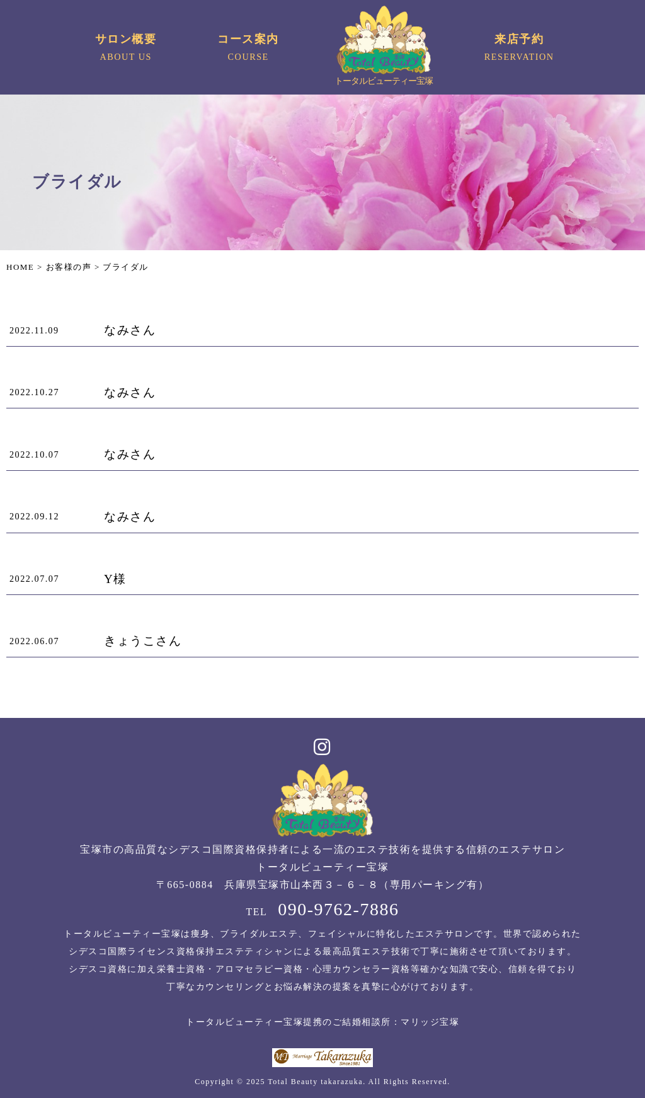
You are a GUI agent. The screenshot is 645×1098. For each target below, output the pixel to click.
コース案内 (248, 49)
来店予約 (519, 49)
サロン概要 (125, 49)
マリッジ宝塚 (430, 1022)
